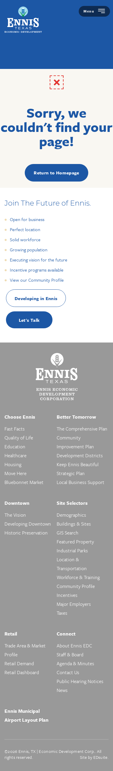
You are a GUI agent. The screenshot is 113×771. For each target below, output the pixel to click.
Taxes (62, 613)
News (62, 690)
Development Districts (80, 455)
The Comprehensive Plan (82, 428)
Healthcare (15, 455)
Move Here (15, 473)
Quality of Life (18, 437)
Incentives (67, 595)
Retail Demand (19, 663)
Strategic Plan (71, 473)
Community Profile (76, 586)
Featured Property (75, 541)
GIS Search (67, 532)
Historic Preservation (26, 532)
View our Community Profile (37, 280)
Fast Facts (14, 428)
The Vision (15, 514)
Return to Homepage (56, 172)
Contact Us (68, 672)
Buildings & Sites (74, 523)
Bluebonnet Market (24, 482)
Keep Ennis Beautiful (78, 464)
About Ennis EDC (74, 645)
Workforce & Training (78, 577)
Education (14, 446)
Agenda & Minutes (75, 663)
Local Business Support (80, 482)
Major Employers (74, 604)
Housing (12, 464)
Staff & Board (70, 654)
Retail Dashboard (21, 672)
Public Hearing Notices (80, 681)
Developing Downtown (27, 523)
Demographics (71, 514)
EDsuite (100, 757)
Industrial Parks (72, 550)
